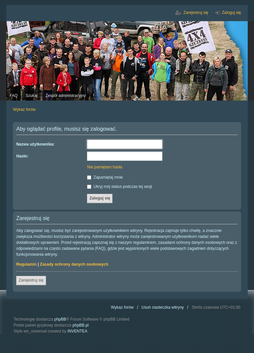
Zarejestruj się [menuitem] (195, 12)
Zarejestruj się (31, 280)
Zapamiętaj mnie (105, 177)
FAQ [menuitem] (14, 95)
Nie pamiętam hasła (104, 167)
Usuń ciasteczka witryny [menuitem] (163, 307)
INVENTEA (77, 331)
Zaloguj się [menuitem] (231, 12)
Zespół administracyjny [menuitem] (65, 95)
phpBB (60, 319)
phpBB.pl (80, 325)
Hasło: (22, 156)
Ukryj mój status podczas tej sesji (119, 186)
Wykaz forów (122, 307)
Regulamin (26, 264)
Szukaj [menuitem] (31, 95)
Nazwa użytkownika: (35, 144)
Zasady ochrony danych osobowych (74, 264)
